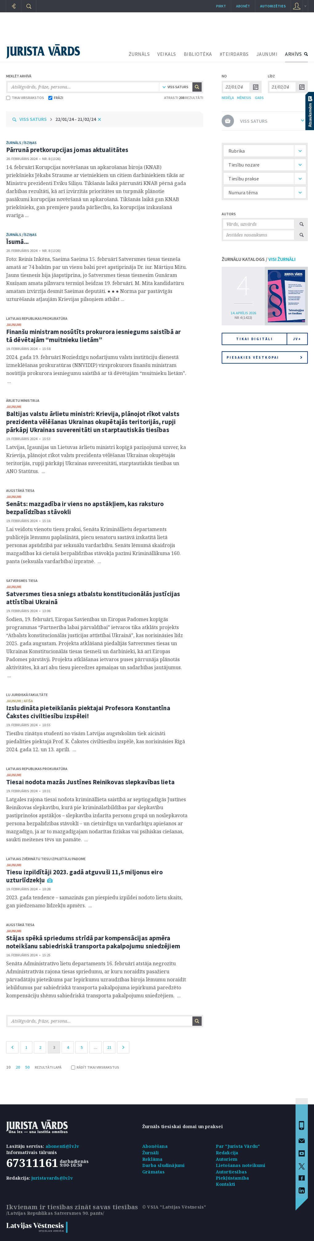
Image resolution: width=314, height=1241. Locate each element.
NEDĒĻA (228, 97)
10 (8, 1067)
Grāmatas (153, 1172)
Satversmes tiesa (22, 580)
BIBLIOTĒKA (198, 54)
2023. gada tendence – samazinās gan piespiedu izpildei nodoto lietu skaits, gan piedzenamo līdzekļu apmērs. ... (94, 901)
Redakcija (227, 1153)
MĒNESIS (244, 97)
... (95, 1047)
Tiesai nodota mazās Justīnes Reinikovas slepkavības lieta (90, 782)
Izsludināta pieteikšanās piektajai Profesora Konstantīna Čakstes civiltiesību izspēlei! (88, 712)
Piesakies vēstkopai (264, 357)
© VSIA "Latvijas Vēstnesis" (174, 1207)
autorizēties (273, 6)
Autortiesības (231, 1172)
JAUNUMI (267, 54)
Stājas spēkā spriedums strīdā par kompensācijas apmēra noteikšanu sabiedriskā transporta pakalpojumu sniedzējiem (93, 942)
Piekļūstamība (232, 1178)
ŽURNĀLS (139, 54)
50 (27, 1067)
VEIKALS (166, 54)
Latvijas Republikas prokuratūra (36, 318)
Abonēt (243, 6)
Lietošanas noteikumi (241, 1165)
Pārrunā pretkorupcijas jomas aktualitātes (67, 150)
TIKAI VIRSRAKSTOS (25, 97)
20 (18, 1067)
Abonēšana (155, 1146)
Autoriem (227, 1159)
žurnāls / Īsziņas (21, 142)
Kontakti (226, 1184)
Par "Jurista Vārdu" (238, 1146)
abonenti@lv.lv (62, 1146)
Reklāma (152, 1159)
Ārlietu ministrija (22, 400)
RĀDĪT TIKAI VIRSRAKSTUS (95, 1067)
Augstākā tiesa (20, 490)
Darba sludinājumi (163, 1165)
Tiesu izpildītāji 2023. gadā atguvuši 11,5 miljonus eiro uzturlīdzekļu (84, 876)
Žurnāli (150, 1153)
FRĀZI (55, 97)
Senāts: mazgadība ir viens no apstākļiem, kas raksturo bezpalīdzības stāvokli (85, 508)
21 (109, 1047)
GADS (259, 97)
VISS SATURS (33, 119)
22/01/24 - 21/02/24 (75, 119)
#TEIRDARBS (234, 54)
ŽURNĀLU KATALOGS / (259, 259)
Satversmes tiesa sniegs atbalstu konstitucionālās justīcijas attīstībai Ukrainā (93, 598)
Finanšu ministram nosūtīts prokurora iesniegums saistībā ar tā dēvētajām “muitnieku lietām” (93, 336)
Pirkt (221, 6)
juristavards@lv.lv (52, 1178)
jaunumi (13, 324)
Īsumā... (17, 241)
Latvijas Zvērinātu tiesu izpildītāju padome (46, 858)
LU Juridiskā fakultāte (27, 694)
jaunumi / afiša (19, 701)
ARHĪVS (293, 54)
